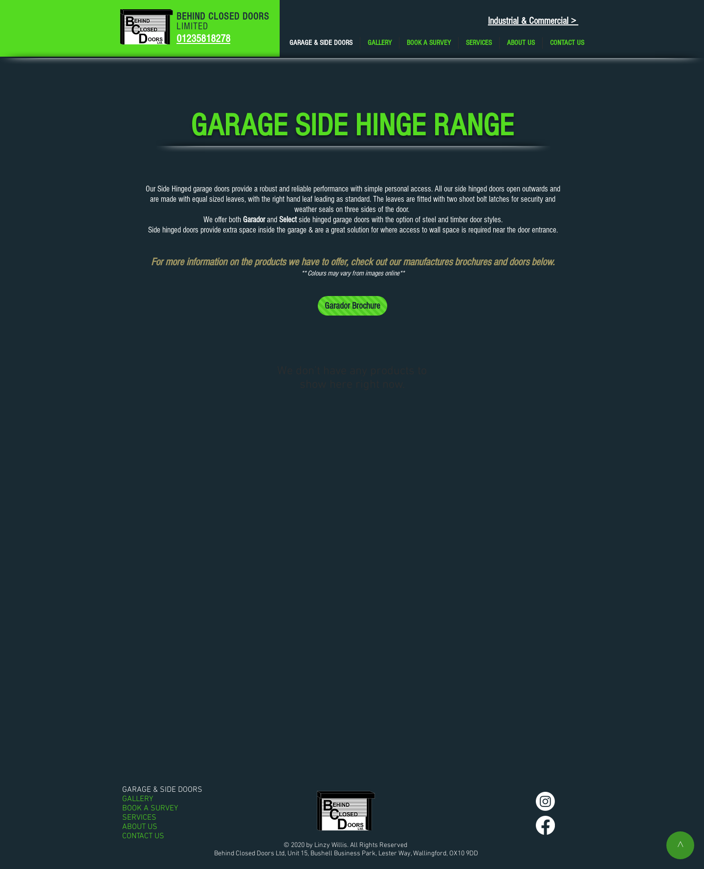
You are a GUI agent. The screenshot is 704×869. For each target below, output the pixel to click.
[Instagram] (545, 801)
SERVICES (139, 818)
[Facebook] (545, 825)
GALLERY (137, 799)
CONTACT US (143, 836)
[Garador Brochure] (352, 306)
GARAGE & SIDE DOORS (162, 790)
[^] (680, 845)
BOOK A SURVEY (150, 808)
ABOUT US (139, 827)
